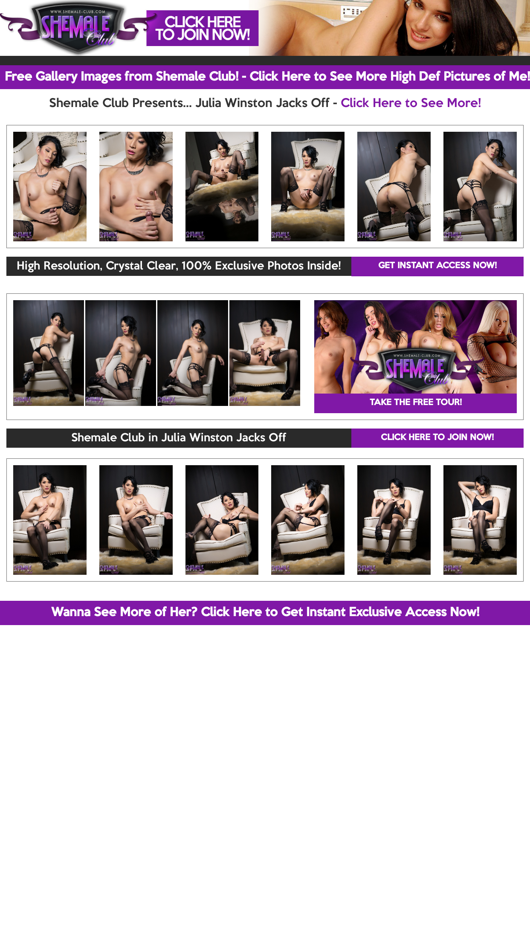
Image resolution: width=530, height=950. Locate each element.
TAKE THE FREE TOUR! (416, 403)
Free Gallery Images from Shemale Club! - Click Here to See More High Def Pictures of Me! (267, 77)
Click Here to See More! (411, 103)
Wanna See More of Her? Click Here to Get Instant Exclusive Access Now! (265, 612)
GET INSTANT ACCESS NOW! (437, 266)
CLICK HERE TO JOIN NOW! (437, 438)
